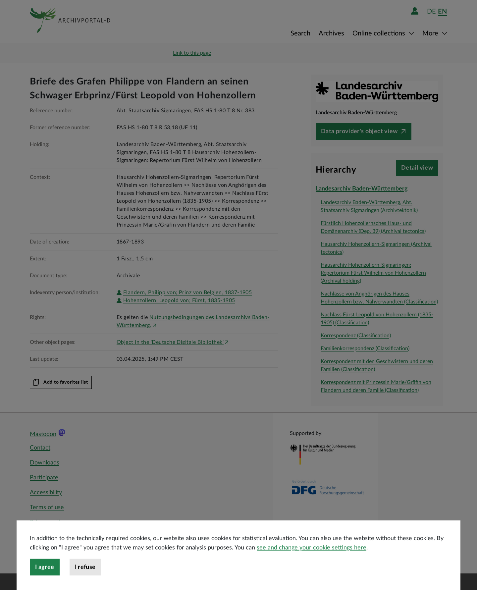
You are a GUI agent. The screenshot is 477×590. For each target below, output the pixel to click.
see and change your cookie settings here (311, 560)
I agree (44, 580)
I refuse (85, 580)
